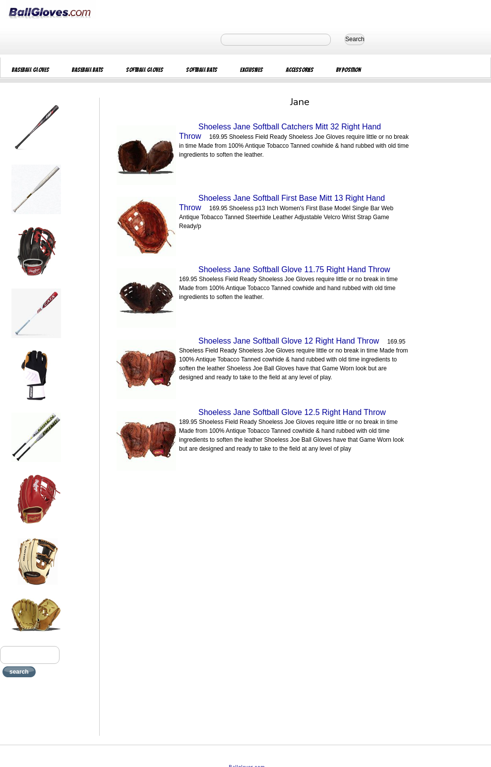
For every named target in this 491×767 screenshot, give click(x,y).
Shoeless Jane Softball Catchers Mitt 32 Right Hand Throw (280, 131)
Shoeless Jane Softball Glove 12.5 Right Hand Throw (292, 412)
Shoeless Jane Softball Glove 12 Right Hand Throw (288, 341)
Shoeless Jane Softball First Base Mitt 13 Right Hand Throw (282, 203)
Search (354, 39)
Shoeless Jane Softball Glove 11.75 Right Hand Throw (294, 269)
